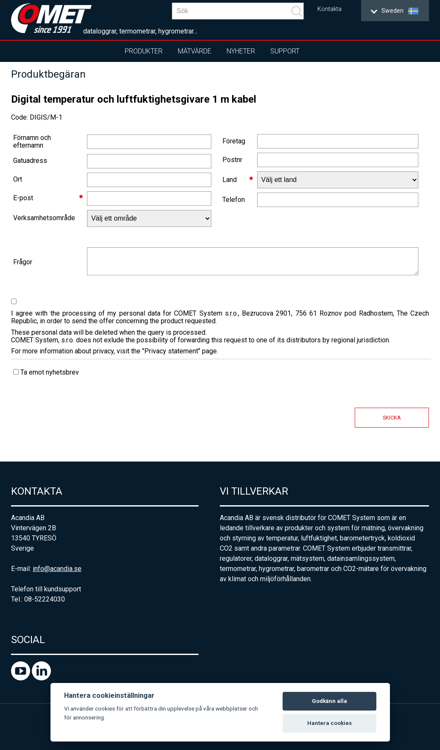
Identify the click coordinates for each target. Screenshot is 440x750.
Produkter (144, 51)
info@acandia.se (57, 569)
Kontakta (329, 9)
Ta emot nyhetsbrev (46, 372)
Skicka (392, 417)
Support (285, 51)
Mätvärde (194, 51)
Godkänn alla (329, 701)
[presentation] (75, 417)
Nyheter (241, 51)
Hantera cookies (329, 723)
